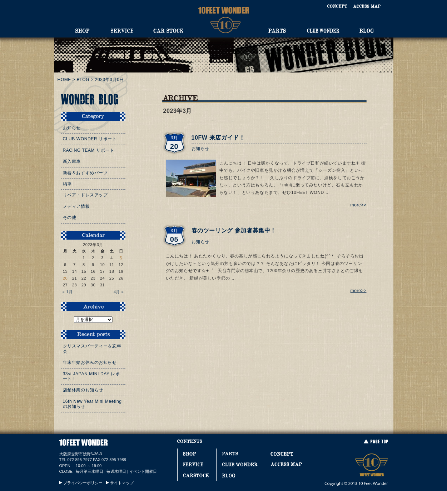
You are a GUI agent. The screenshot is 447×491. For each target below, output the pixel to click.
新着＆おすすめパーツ (85, 172)
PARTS (277, 31)
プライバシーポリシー (83, 483)
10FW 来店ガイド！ (218, 138)
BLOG (366, 31)
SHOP (82, 31)
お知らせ (200, 148)
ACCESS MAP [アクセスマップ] (367, 6)
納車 (67, 183)
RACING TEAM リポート (88, 150)
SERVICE (121, 31)
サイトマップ (122, 483)
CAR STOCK (168, 31)
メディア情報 (76, 206)
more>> (359, 204)
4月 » (119, 292)
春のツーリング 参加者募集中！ (234, 230)
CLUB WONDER (323, 31)
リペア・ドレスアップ (85, 194)
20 (65, 278)
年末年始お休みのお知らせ (90, 362)
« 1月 (68, 292)
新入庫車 (72, 161)
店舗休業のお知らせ (83, 389)
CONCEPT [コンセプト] (337, 6)
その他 (69, 217)
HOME (64, 79)
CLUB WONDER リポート (90, 138)
